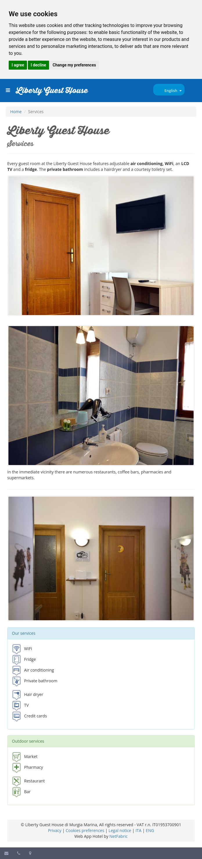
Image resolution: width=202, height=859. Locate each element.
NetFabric (118, 836)
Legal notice (120, 830)
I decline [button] (38, 65)
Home (16, 111)
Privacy (54, 830)
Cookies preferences (85, 830)
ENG (150, 830)
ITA (138, 830)
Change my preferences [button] (74, 65)
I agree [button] (18, 65)
